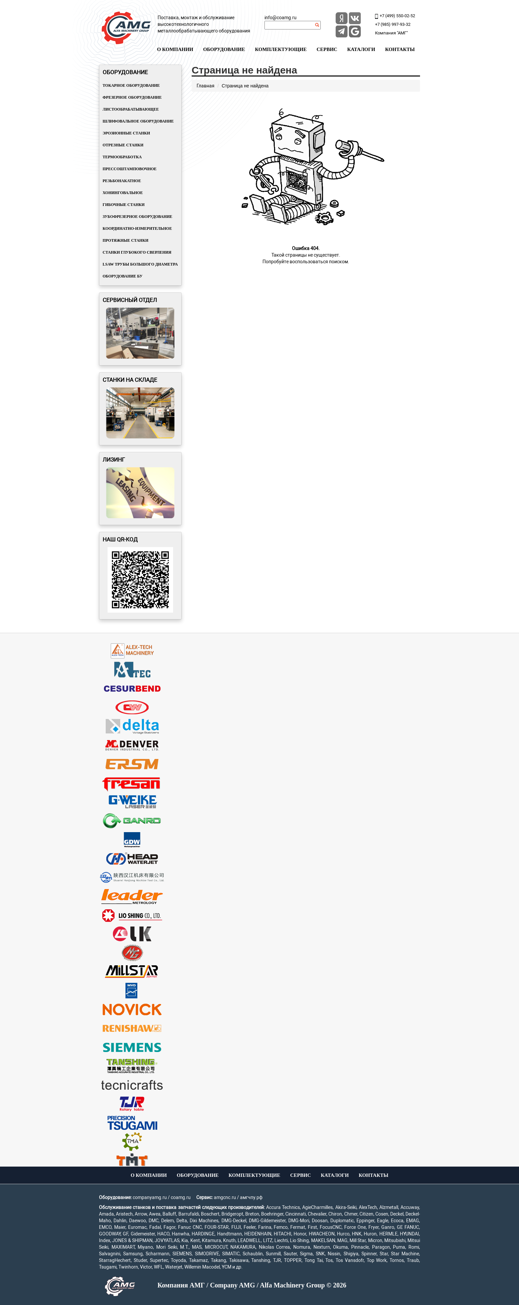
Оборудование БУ (123, 276)
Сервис (326, 49)
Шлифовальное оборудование (138, 121)
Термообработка (122, 157)
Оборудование (224, 49)
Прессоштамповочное (130, 169)
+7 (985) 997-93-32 (392, 24)
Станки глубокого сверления (137, 252)
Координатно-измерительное (137, 228)
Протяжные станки (125, 240)
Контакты (400, 49)
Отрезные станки (123, 145)
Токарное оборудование (131, 85)
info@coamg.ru (280, 17)
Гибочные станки (124, 204)
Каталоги (361, 49)
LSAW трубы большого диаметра (140, 264)
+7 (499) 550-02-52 (397, 15)
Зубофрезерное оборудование (137, 216)
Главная (205, 85)
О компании (175, 49)
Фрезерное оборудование (132, 97)
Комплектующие (281, 49)
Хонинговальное (123, 192)
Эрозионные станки (126, 133)
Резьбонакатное (122, 180)
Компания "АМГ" (391, 32)
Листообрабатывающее (131, 109)
